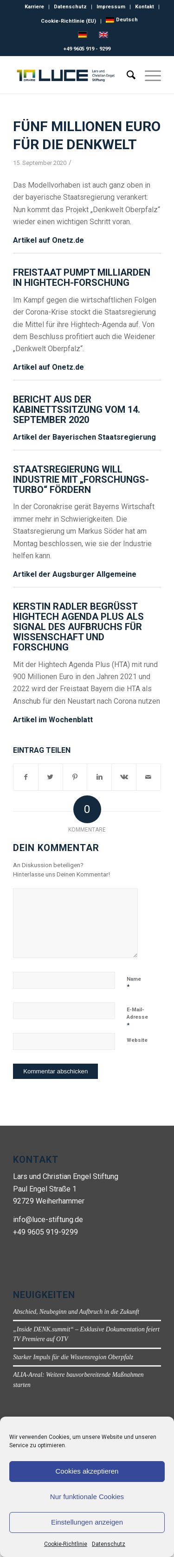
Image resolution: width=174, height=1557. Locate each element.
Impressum (111, 7)
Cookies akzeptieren (87, 1471)
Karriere (34, 7)
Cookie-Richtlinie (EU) (68, 21)
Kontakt (144, 7)
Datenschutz (108, 1544)
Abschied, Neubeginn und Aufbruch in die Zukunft (76, 1311)
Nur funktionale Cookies (87, 1496)
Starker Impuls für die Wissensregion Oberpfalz (73, 1357)
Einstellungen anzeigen (87, 1522)
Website (137, 1040)
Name (134, 983)
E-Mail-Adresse (137, 1017)
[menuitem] (121, 20)
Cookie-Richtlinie (65, 1544)
